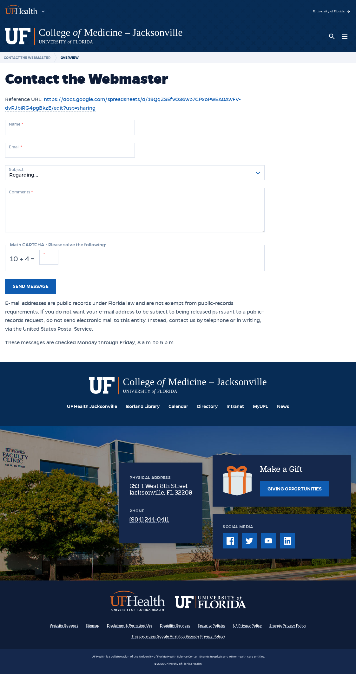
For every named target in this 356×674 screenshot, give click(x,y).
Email (15, 147)
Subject (16, 169)
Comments (21, 192)
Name (16, 124)
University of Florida (332, 11)
